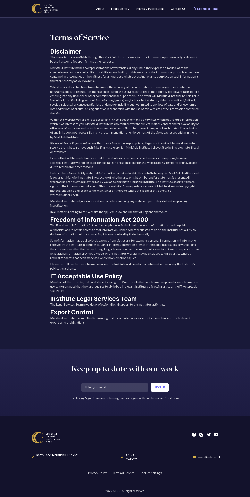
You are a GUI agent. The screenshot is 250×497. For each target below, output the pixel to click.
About (100, 8)
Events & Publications (150, 8)
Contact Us (178, 8)
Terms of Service (123, 473)
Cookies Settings (151, 473)
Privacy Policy (97, 473)
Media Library (120, 8)
